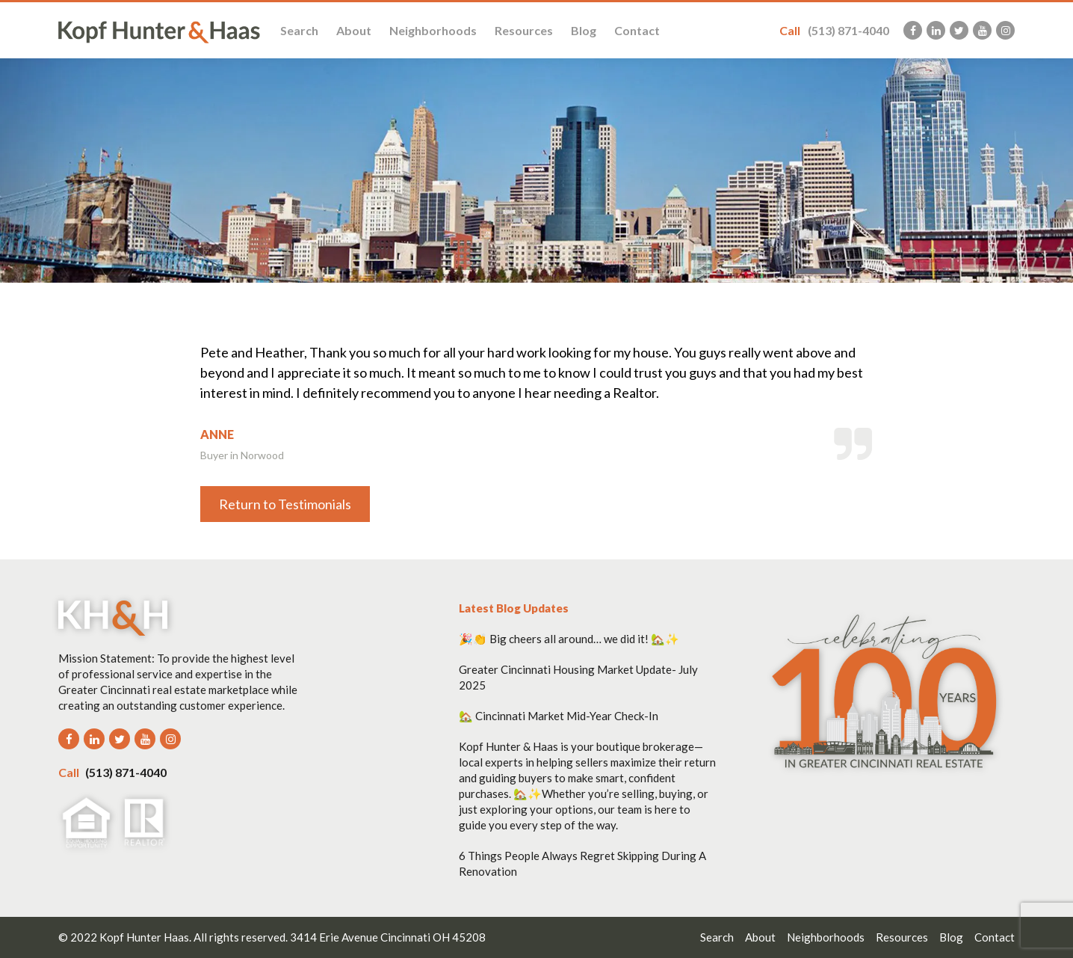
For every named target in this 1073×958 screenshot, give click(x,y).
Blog (583, 30)
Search (299, 30)
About (353, 30)
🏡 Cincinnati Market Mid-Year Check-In (558, 715)
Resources (524, 30)
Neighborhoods (433, 30)
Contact (637, 30)
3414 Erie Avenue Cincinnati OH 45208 (388, 937)
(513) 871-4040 (834, 30)
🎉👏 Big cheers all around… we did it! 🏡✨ (569, 638)
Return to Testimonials (285, 504)
